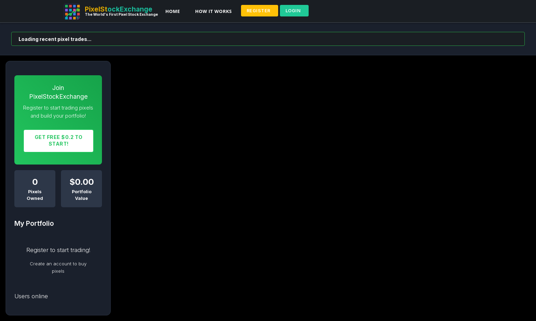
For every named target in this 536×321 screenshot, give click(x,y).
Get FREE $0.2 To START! (59, 140)
